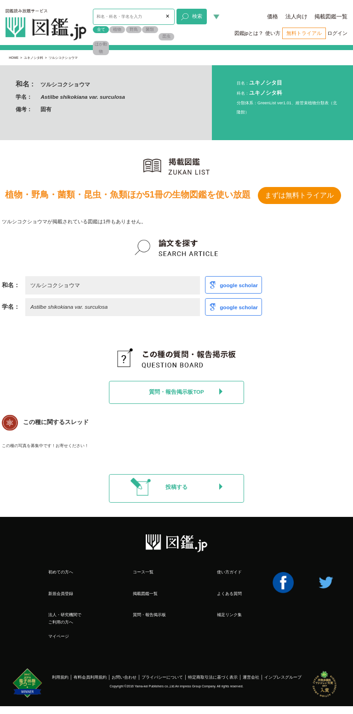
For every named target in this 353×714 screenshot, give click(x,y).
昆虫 (166, 36)
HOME (13, 57)
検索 (191, 17)
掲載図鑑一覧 (330, 16)
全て (101, 29)
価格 (272, 16)
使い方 (272, 33)
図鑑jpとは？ (248, 33)
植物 (117, 29)
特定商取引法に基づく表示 (213, 677)
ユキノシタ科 (33, 57)
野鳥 (134, 29)
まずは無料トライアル (299, 195)
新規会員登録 (60, 593)
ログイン (337, 33)
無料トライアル (304, 33)
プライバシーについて (162, 677)
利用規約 (60, 677)
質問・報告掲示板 (149, 614)
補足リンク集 (229, 614)
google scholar (239, 285)
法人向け (296, 16)
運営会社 (251, 677)
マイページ (58, 636)
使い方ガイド (229, 572)
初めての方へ (60, 572)
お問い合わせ (124, 677)
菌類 (150, 29)
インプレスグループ (283, 677)
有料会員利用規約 (90, 677)
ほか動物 (101, 48)
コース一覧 (143, 572)
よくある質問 (229, 593)
